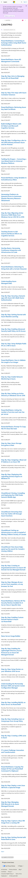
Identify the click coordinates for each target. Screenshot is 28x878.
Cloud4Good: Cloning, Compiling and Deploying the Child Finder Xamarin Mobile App (13, 495)
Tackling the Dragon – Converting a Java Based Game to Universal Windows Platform (13, 161)
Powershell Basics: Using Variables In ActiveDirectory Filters (14, 179)
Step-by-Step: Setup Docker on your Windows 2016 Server (12, 670)
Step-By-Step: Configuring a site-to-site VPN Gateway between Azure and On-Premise (14, 142)
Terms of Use (19, 873)
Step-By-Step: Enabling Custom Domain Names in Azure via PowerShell (12, 619)
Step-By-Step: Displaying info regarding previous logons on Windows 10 (11, 476)
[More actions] (25, 20)
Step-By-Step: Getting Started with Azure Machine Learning (13, 315)
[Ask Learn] (22, 20)
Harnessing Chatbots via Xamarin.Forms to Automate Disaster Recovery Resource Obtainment (11, 197)
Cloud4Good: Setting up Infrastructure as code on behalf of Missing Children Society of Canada (13, 532)
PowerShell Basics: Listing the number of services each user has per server (12, 412)
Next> (2, 851)
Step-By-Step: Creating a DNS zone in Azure (13, 737)
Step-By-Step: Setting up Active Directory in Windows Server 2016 (13, 394)
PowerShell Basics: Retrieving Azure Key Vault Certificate (13, 108)
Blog (20, 869)
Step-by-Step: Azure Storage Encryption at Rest (11, 444)
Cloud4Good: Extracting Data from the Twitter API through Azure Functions (11, 514)
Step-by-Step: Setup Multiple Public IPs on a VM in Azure (13, 344)
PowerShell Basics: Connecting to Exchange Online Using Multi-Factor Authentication (13, 43)
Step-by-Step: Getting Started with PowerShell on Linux (13, 838)
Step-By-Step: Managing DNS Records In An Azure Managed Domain (10, 804)
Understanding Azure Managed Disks (8, 282)
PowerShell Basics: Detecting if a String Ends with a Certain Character (14, 268)
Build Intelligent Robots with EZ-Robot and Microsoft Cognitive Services (11, 126)
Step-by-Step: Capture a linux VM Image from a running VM (13, 822)
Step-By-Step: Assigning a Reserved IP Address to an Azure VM (13, 461)
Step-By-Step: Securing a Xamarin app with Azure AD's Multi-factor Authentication (13, 298)
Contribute (3, 871)
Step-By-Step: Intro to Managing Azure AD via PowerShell (12, 77)
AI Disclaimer (4, 869)
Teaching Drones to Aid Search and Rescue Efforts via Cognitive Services (11, 233)
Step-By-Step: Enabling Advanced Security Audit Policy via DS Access (13, 330)
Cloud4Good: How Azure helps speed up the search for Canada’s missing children (12, 549)
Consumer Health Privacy (7, 873)
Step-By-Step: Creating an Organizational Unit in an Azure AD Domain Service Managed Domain (13, 567)
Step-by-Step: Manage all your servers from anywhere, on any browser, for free (12, 584)
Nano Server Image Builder (10, 636)
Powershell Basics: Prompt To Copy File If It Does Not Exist (13, 427)
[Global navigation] (1, 2)
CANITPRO (7, 20)
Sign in (25, 2)
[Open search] (21, 2)
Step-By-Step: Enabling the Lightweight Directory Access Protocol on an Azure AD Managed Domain (11, 651)
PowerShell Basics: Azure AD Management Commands (11, 60)
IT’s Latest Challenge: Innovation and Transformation (12, 751)
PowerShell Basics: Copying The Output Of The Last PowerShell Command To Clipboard (12, 769)
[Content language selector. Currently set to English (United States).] (8, 862)
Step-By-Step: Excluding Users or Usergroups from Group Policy (12, 720)
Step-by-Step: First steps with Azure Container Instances (13, 94)
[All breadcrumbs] (2, 20)
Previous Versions (13, 869)
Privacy (9, 871)
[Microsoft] (14, 2)
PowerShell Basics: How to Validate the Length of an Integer (13, 361)
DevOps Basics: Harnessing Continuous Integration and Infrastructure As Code (11, 250)
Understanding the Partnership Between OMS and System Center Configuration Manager (13, 686)
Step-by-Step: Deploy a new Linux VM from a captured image (13, 786)
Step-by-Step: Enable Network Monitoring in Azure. (12, 378)
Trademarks (3, 876)
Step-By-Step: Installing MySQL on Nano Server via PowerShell (13, 703)
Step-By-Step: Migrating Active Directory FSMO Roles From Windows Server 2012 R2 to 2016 (12, 215)
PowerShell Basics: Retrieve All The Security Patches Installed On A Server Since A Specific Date (13, 603)
